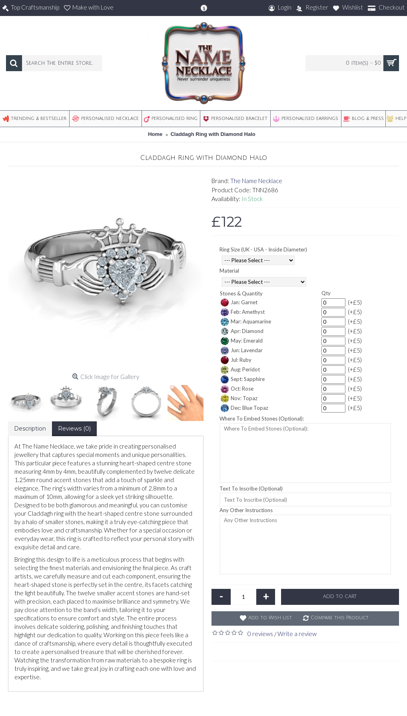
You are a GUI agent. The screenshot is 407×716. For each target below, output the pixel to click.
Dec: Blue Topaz (244, 408)
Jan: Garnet (239, 303)
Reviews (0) (74, 428)
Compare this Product (340, 617)
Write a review (297, 633)
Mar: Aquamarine (246, 322)
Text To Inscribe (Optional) (251, 488)
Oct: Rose (237, 389)
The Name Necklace (256, 180)
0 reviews (260, 633)
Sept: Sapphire (243, 379)
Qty (326, 293)
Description (30, 428)
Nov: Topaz (239, 399)
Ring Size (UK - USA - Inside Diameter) (263, 249)
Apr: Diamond (242, 331)
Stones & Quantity (241, 293)
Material (229, 270)
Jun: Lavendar (242, 351)
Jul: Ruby (236, 360)
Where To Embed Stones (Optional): (261, 418)
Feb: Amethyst (243, 312)
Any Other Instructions (246, 510)
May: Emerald (242, 341)
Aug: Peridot (240, 370)
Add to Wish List (270, 617)
